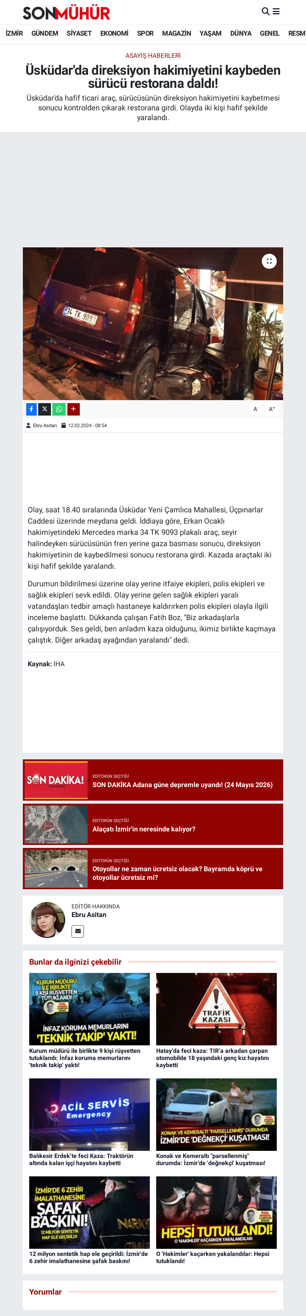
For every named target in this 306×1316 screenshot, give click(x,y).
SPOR (145, 33)
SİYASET (79, 33)
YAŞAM (210, 33)
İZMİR (14, 33)
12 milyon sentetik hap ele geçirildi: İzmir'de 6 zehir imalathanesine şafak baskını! (88, 1257)
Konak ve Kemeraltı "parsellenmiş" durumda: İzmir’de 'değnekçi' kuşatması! (210, 1159)
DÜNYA (240, 33)
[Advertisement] (153, 191)
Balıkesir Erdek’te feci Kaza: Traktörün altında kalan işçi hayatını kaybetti (81, 1159)
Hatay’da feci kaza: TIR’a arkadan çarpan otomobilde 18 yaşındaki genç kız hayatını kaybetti (212, 1058)
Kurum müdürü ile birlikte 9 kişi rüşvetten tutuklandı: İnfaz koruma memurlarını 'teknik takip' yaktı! (84, 1058)
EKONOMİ (114, 33)
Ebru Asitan (45, 425)
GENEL (269, 33)
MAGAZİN (176, 33)
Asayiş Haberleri (153, 55)
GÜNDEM (44, 33)
